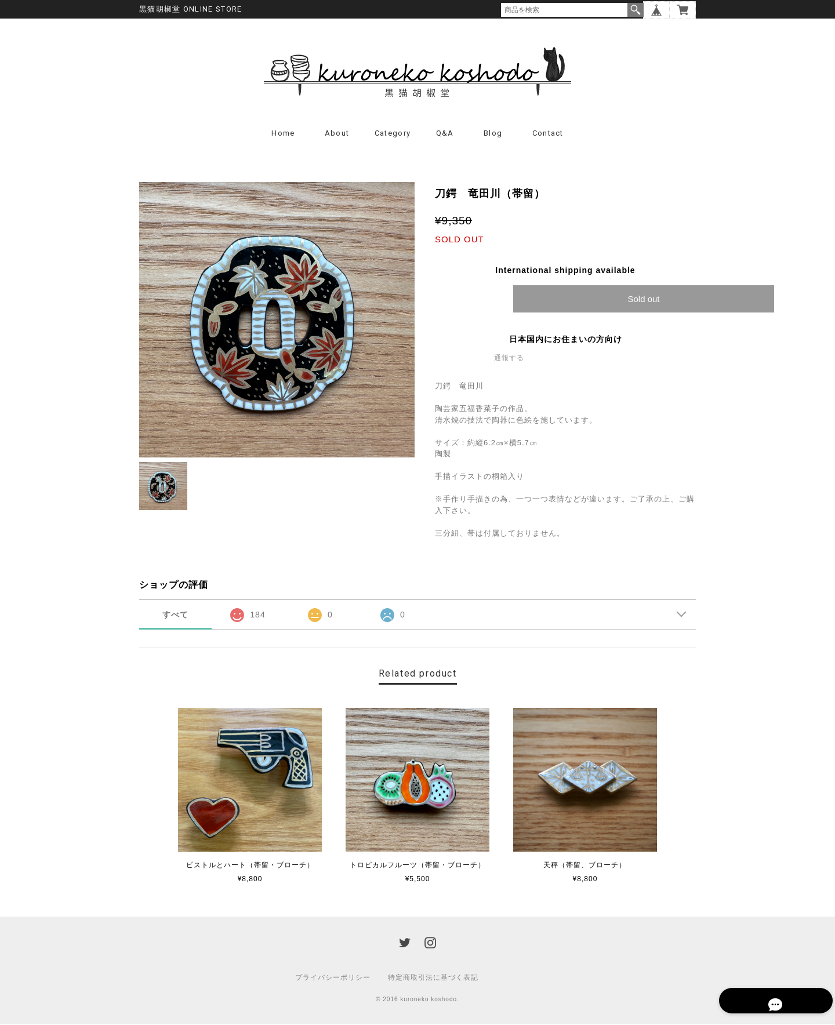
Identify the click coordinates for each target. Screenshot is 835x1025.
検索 (635, 10)
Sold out (643, 301)
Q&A (445, 134)
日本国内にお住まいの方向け (565, 341)
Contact (548, 134)
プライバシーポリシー (333, 979)
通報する (509, 359)
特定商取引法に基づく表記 (433, 979)
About (337, 134)
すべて (175, 616)
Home (283, 134)
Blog (493, 134)
